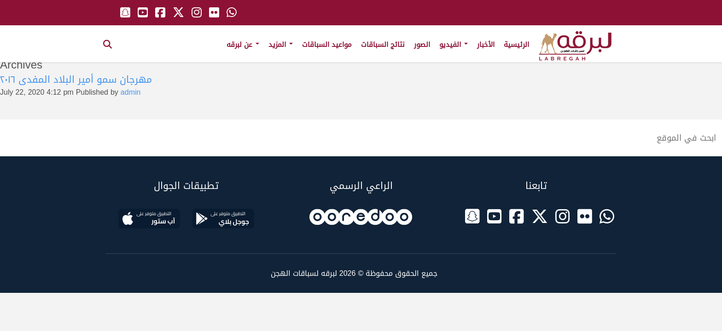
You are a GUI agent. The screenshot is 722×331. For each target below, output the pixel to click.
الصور (422, 44)
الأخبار (486, 44)
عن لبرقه (243, 44)
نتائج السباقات (383, 44)
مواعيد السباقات (327, 44)
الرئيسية (516, 44)
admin (131, 92)
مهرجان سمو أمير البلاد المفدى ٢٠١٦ (76, 79)
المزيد (280, 44)
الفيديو (453, 44)
